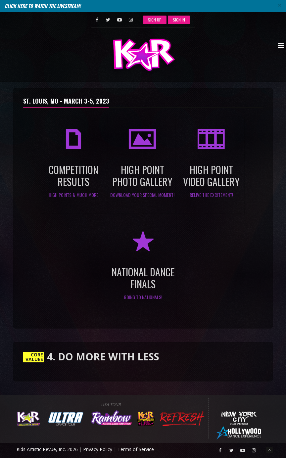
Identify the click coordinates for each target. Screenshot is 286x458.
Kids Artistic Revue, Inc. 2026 (47, 449)
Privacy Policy (97, 449)
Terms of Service (136, 449)
